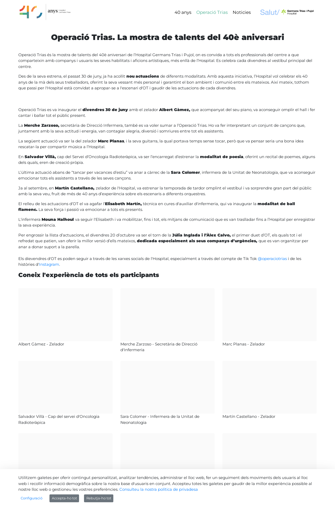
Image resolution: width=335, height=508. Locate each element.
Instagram (49, 264)
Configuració (31, 498)
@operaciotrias (273, 258)
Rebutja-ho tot (98, 498)
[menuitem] (183, 12)
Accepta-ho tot (64, 498)
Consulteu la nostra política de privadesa (158, 489)
